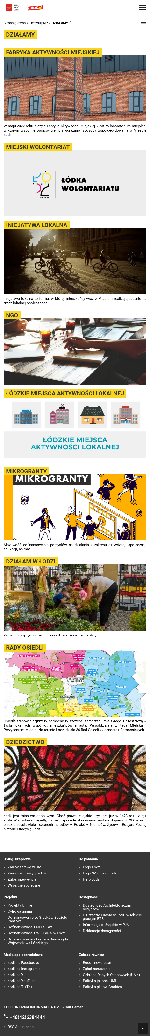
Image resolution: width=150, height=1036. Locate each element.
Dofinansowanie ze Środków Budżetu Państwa (37, 919)
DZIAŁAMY (60, 23)
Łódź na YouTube (21, 981)
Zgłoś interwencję (22, 879)
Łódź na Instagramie (24, 969)
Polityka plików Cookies (102, 987)
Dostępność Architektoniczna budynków (107, 907)
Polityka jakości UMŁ (100, 981)
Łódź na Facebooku (23, 963)
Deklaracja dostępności (102, 931)
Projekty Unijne (20, 905)
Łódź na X (15, 975)
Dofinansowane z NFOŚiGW (30, 927)
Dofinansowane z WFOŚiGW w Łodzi (37, 933)
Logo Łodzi (92, 867)
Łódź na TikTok (20, 987)
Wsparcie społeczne (24, 885)
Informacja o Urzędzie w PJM (106, 925)
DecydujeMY (39, 23)
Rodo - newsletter (97, 963)
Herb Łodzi (91, 879)
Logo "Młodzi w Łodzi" (101, 873)
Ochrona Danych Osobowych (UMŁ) (111, 975)
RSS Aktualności (21, 1027)
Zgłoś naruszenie (96, 969)
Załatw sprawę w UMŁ (25, 867)
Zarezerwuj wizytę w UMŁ (28, 873)
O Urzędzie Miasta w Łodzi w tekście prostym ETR (112, 917)
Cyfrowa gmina (20, 911)
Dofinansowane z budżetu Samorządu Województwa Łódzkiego (38, 941)
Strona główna (15, 23)
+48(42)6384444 (27, 1017)
